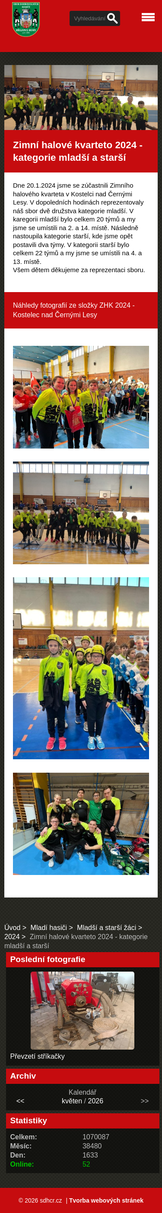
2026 (95, 1101)
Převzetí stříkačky (37, 1056)
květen (72, 1101)
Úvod (12, 927)
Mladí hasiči (49, 927)
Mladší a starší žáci (106, 927)
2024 (12, 936)
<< (20, 1101)
